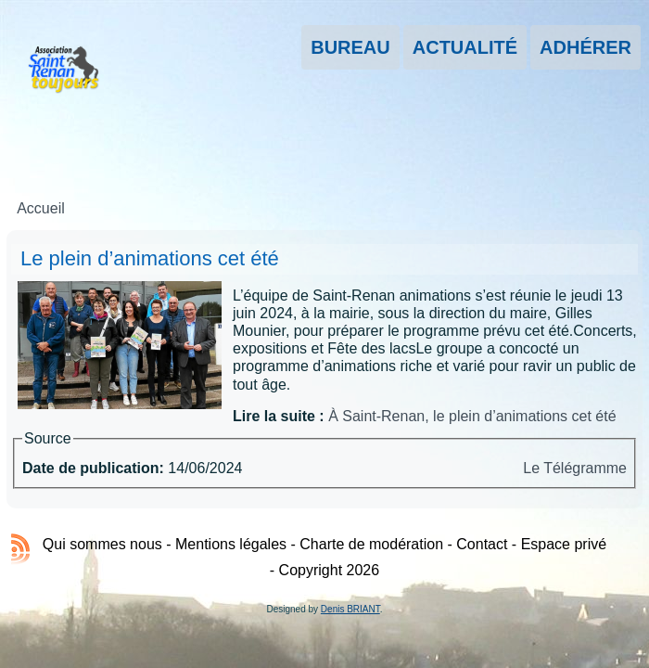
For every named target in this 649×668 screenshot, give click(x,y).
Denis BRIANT (350, 609)
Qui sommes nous (102, 544)
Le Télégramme (575, 468)
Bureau (350, 47)
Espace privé (564, 544)
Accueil (41, 208)
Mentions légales (230, 544)
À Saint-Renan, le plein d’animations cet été (472, 416)
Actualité (465, 47)
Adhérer (585, 47)
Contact (481, 544)
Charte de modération (371, 544)
